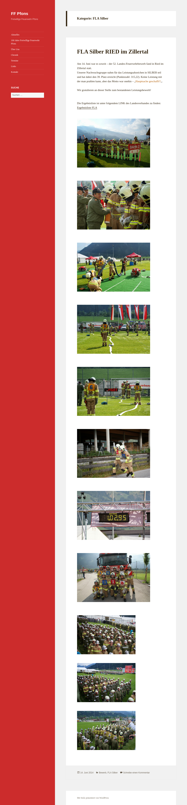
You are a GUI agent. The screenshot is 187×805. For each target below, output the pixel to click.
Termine (14, 60)
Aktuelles (15, 34)
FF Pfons (19, 13)
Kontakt (14, 72)
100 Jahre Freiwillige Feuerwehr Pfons (25, 42)
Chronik (14, 55)
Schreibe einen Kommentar (136, 772)
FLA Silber (113, 772)
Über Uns (15, 49)
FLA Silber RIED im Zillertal (112, 51)
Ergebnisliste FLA (87, 107)
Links (13, 66)
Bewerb (102, 772)
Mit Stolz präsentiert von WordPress (93, 798)
